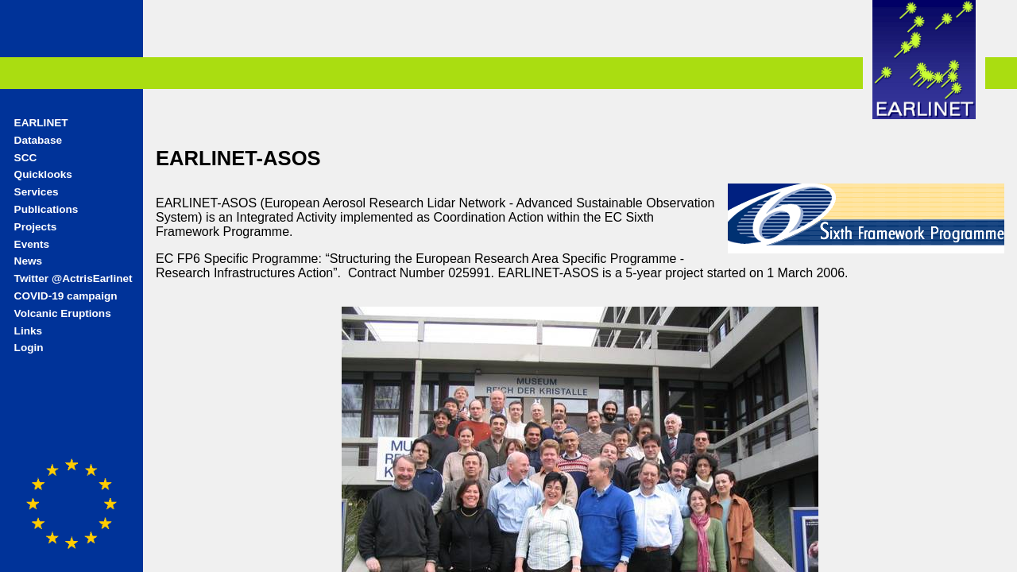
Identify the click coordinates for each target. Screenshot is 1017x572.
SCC (25, 158)
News (28, 261)
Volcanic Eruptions (62, 313)
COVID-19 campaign (66, 296)
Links (28, 331)
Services (36, 192)
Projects (35, 227)
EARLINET (41, 123)
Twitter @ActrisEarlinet (73, 278)
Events (32, 244)
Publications (46, 209)
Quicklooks (43, 174)
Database (38, 140)
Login (29, 348)
